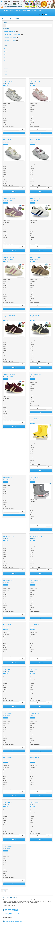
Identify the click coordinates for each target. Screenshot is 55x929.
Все (5, 60)
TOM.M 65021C (34, 758)
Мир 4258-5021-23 (8, 580)
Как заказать (18, 10)
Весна (5, 51)
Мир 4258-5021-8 (35, 419)
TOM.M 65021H (34, 669)
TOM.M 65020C (7, 846)
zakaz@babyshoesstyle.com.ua (13, 921)
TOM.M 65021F (7, 713)
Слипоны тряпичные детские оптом (13, 34)
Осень (5, 57)
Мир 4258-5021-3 (35, 477)
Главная (6, 10)
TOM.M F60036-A (8, 140)
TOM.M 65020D (34, 802)
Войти (50, 14)
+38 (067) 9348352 (11, 910)
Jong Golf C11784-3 (35, 257)
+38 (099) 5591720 (12, 914)
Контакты (34, 10)
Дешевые (6, 71)
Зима (5, 48)
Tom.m (8, 83)
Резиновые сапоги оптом (11, 40)
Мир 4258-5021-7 (8, 477)
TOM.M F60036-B (35, 81)
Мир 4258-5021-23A (36, 536)
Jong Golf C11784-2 (35, 316)
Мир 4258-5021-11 (8, 625)
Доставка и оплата (26, 10)
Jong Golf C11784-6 (9, 257)
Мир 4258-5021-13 (35, 580)
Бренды (12, 10)
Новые (5, 74)
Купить (14, 132)
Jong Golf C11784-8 (9, 198)
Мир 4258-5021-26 (8, 536)
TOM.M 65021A (7, 802)
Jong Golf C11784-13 (9, 374)
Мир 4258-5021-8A (35, 374)
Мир (34, 376)
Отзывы (39, 10)
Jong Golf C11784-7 (35, 198)
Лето (5, 54)
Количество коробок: (8, 126)
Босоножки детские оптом (11, 37)
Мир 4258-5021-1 (35, 625)
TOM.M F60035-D (35, 140)
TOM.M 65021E (34, 713)
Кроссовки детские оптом (11, 31)
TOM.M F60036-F (8, 81)
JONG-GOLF (10, 200)
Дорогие (6, 68)
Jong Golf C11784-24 (9, 316)
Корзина (43, 14)
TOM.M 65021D (7, 758)
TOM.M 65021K (7, 669)
